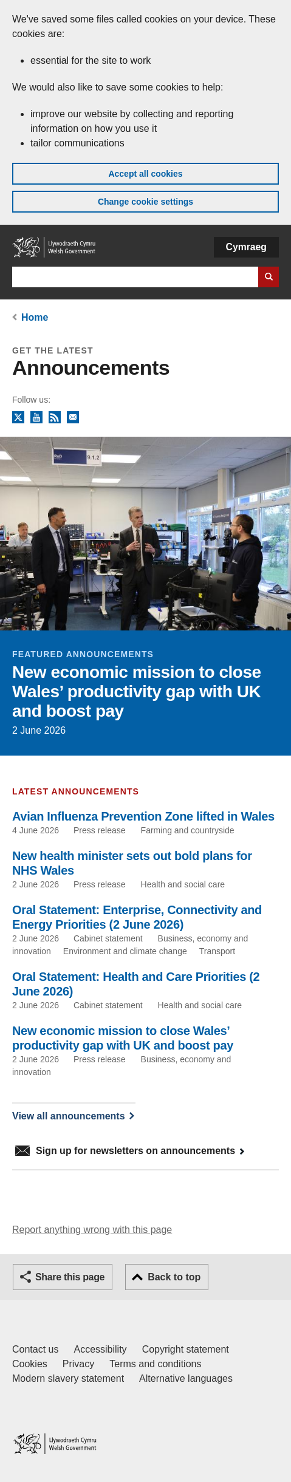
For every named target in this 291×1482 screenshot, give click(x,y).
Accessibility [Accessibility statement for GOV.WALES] (100, 1349)
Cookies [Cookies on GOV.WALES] (29, 1364)
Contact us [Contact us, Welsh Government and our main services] (35, 1349)
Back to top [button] (174, 1277)
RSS (55, 418)
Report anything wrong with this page (92, 1229)
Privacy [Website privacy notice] (78, 1364)
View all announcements (68, 1116)
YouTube (36, 418)
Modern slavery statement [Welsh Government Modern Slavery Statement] (68, 1378)
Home (34, 317)
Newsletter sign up (73, 418)
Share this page (69, 1277)
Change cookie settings (145, 202)
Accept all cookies (145, 174)
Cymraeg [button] (246, 247)
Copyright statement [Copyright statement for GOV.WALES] (185, 1349)
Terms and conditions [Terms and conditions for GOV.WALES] (155, 1364)
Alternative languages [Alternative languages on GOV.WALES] (186, 1378)
